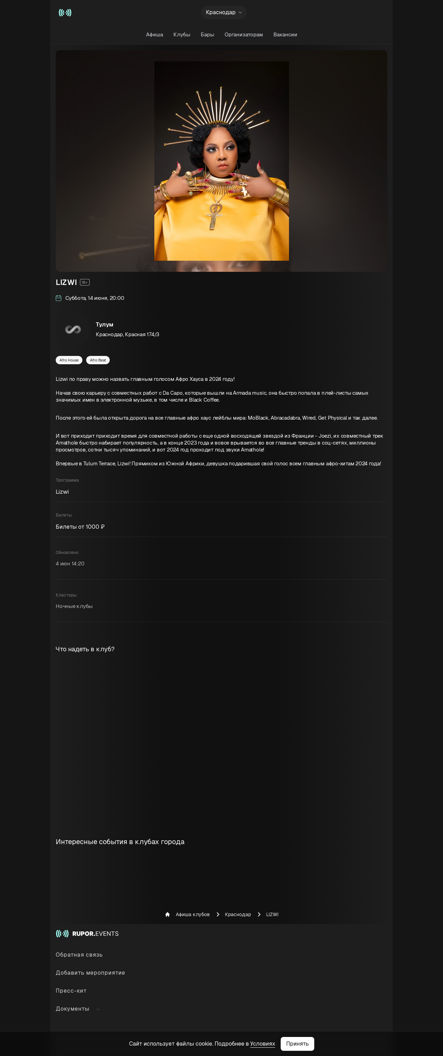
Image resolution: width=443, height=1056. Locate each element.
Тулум (105, 324)
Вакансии (285, 34)
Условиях (262, 1043)
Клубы (181, 34)
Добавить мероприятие (90, 972)
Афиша (154, 34)
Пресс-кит (71, 990)
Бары (207, 34)
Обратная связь (79, 954)
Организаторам (244, 34)
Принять (297, 1043)
